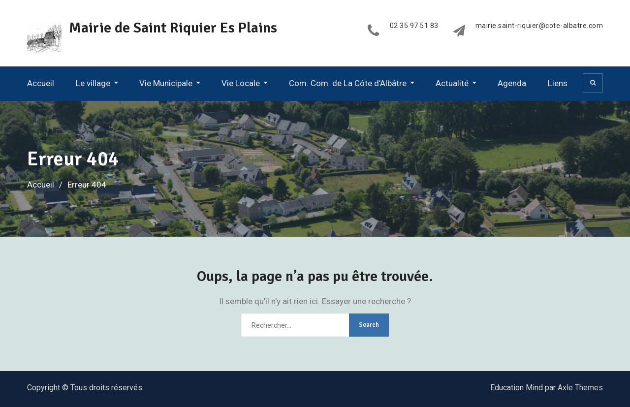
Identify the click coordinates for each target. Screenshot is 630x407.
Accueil (40, 83)
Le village (93, 83)
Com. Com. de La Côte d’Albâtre (348, 83)
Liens (557, 83)
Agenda (512, 83)
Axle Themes (580, 387)
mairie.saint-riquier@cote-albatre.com (539, 26)
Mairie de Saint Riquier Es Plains (173, 28)
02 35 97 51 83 (414, 26)
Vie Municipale (165, 83)
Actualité (452, 83)
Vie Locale (240, 83)
